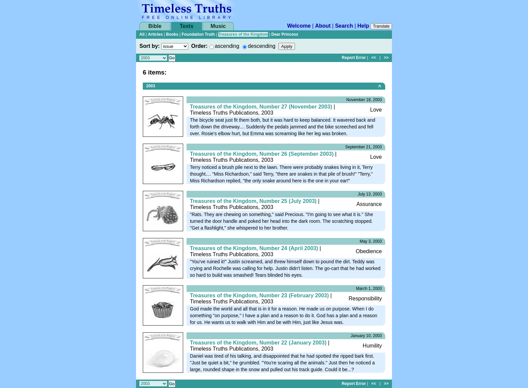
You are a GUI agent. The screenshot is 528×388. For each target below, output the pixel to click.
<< (373, 57)
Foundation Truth (198, 34)
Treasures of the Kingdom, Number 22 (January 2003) (258, 343)
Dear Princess (284, 34)
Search (344, 26)
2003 (150, 86)
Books (172, 34)
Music (218, 26)
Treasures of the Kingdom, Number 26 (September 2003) (262, 154)
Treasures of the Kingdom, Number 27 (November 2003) (261, 107)
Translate (381, 26)
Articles (155, 34)
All (141, 34)
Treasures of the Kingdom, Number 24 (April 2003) (254, 248)
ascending (227, 46)
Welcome (299, 26)
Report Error (354, 57)
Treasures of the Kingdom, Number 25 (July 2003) (253, 201)
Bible (154, 26)
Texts (187, 26)
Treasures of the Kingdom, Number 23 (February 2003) (259, 295)
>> (386, 57)
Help (363, 26)
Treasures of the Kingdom (243, 34)
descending (261, 46)
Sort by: (149, 46)
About (323, 26)
